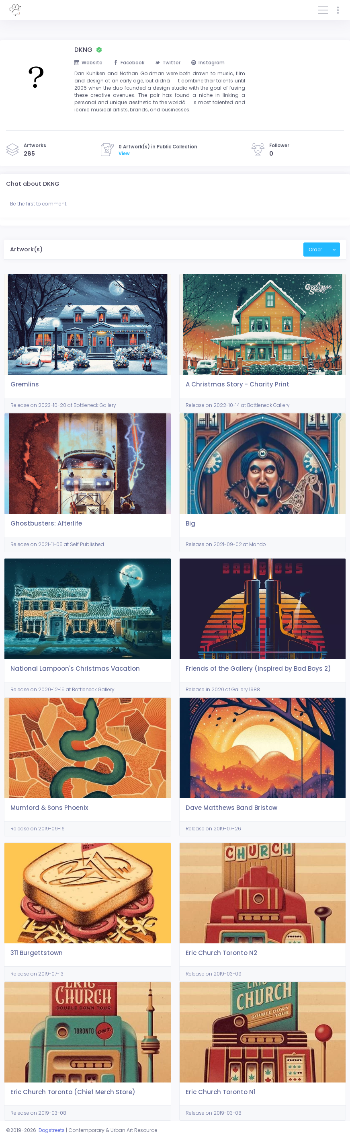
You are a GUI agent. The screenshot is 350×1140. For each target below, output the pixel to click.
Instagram (208, 62)
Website (88, 62)
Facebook (128, 62)
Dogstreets (52, 1130)
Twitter (167, 62)
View (124, 153)
